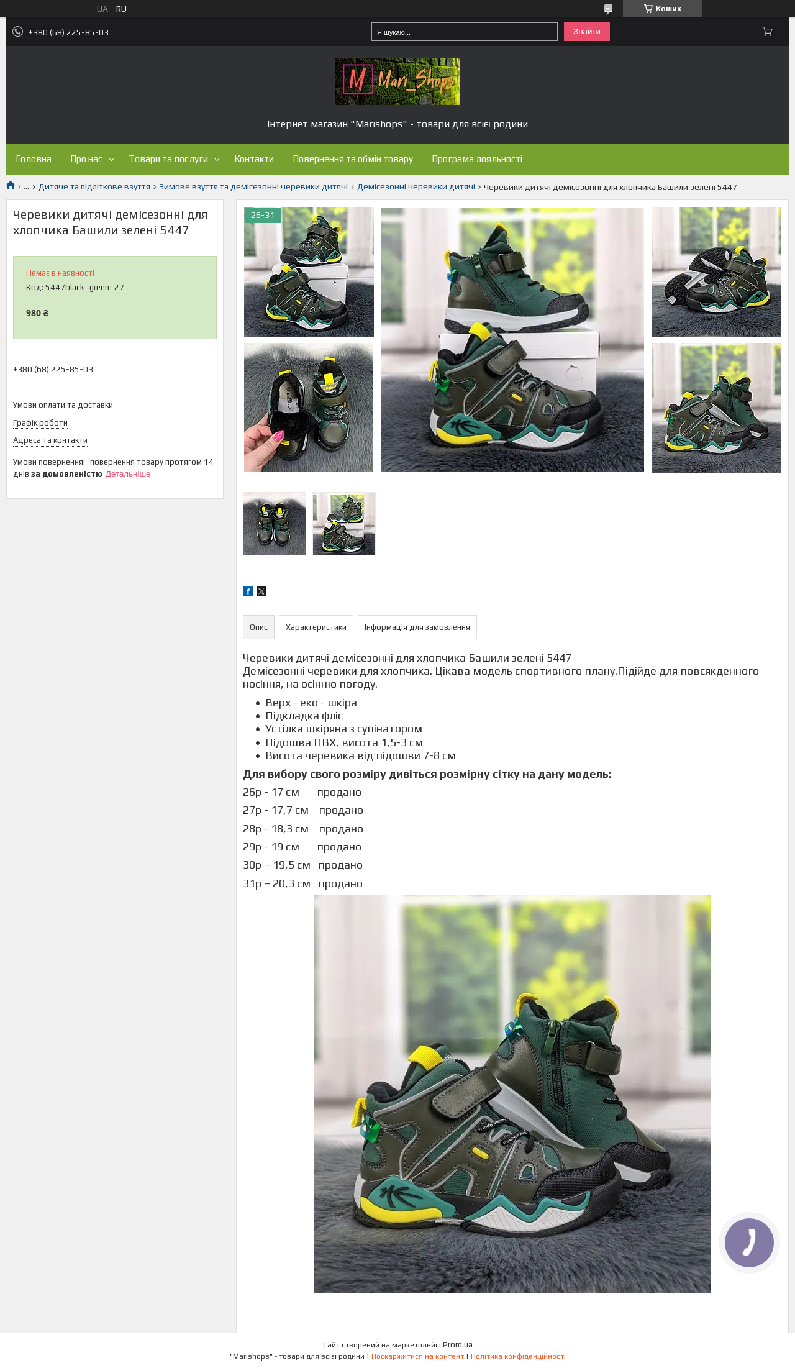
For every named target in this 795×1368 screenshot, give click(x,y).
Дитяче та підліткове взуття (94, 186)
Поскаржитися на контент (417, 1356)
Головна (34, 158)
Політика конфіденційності (518, 1356)
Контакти (254, 158)
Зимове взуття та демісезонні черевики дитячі (253, 186)
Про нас (86, 158)
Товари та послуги (168, 158)
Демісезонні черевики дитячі (416, 186)
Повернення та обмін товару (353, 158)
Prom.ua (458, 1344)
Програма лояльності (477, 158)
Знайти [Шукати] (587, 31)
